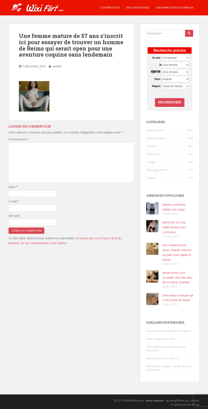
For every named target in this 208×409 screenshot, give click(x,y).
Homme (151, 146)
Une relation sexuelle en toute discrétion (166, 348)
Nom (13, 187)
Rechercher (169, 102)
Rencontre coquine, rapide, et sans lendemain (169, 368)
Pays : (158, 79)
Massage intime (156, 170)
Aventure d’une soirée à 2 (163, 358)
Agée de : (156, 72)
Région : (157, 86)
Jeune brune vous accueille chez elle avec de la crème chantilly (177, 277)
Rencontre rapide (137, 7)
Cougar (151, 162)
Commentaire (19, 139)
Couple (150, 178)
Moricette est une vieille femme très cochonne (174, 227)
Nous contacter (155, 400)
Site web (14, 216)
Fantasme (152, 154)
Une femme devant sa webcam (174, 7)
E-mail (14, 201)
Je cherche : (156, 65)
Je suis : (157, 57)
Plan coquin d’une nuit (160, 339)
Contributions (110, 7)
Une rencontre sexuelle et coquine (168, 331)
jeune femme (155, 130)
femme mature (156, 138)
